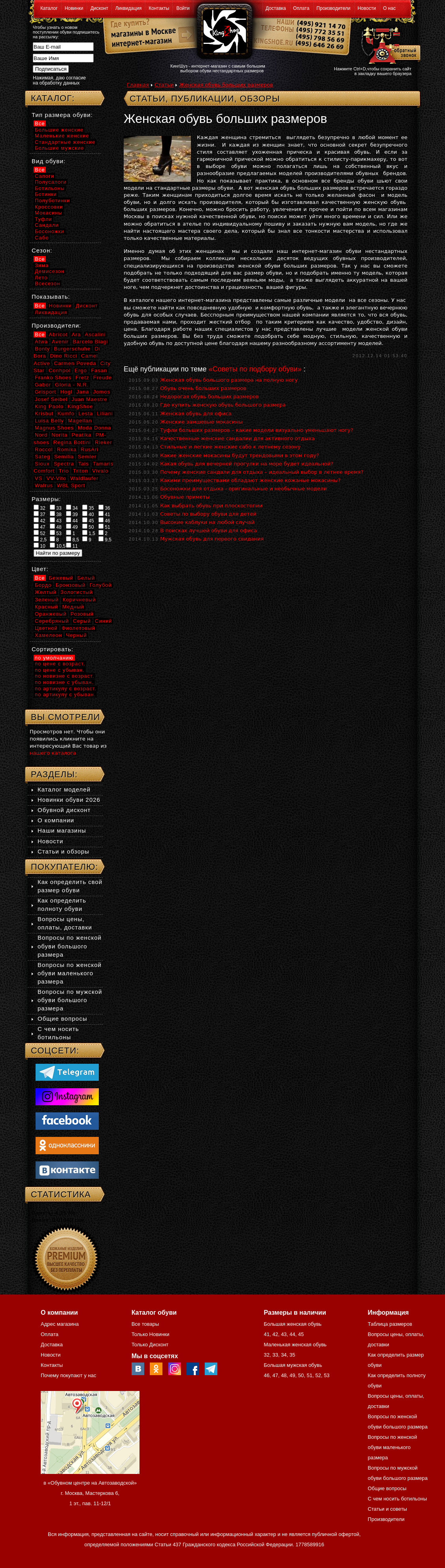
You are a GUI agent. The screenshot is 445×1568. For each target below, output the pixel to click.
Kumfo (66, 413)
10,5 (58, 546)
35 (88, 508)
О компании (56, 820)
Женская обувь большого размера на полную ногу (229, 380)
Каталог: (53, 98)
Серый (82, 621)
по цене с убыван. (60, 670)
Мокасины (48, 213)
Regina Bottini (72, 442)
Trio (63, 471)
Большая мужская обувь (293, 1365)
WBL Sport (71, 485)
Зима (42, 265)
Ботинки (46, 194)
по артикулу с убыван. (65, 694)
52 (39, 533)
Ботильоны (50, 188)
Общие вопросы (62, 1018)
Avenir (60, 342)
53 (56, 533)
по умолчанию (54, 658)
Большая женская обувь (292, 1324)
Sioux (42, 464)
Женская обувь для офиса (195, 413)
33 (56, 508)
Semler (87, 457)
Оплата (301, 8)
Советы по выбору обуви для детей (208, 514)
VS (38, 478)
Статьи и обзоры (63, 851)
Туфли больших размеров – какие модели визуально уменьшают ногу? (256, 430)
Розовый (82, 614)
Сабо (42, 238)
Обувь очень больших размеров (203, 388)
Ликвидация (128, 8)
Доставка (276, 8)
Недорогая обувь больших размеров (209, 397)
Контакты (159, 8)
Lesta (85, 413)
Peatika (81, 435)
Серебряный (52, 621)
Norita (59, 435)
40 (88, 514)
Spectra (64, 464)
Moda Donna (94, 428)
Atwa (41, 342)
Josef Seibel (51, 399)
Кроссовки (49, 207)
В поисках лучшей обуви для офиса (208, 530)
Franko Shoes (53, 378)
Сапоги (44, 176)
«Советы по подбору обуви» (255, 369)
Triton (80, 471)
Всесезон (47, 283)
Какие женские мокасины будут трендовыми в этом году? (239, 455)
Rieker (103, 442)
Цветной (46, 628)
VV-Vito (56, 478)
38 (56, 514)
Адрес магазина (60, 1324)
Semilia (64, 457)
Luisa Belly (49, 421)
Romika (67, 449)
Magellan (80, 421)
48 (56, 527)
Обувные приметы (184, 497)
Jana (82, 392)
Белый (86, 578)
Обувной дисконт (64, 810)
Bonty (42, 349)
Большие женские (59, 130)
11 (72, 546)
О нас (389, 8)
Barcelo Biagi (90, 342)
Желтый (46, 592)
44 (72, 520)
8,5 (72, 539)
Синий (103, 621)
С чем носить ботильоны (397, 1499)
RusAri (89, 449)
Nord (41, 435)
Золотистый (76, 592)
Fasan (99, 370)
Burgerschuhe (72, 349)
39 (72, 514)
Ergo (81, 370)
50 (88, 527)
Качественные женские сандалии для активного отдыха (237, 438)
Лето (41, 278)
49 (72, 527)
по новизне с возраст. (64, 676)
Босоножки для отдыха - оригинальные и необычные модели (243, 489)
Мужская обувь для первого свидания (212, 539)
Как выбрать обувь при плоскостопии (211, 506)
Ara (76, 334)
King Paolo (49, 406)
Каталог (49, 8)
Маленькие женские (62, 136)
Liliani (105, 413)
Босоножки (49, 231)
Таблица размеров (390, 1324)
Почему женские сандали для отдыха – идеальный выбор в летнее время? (261, 472)
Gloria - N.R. (72, 385)
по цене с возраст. (60, 664)
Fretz (82, 378)
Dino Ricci (63, 356)
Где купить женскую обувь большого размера (223, 405)
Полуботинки (52, 201)
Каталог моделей (64, 789)
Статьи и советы (387, 1509)
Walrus (44, 485)
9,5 (104, 539)
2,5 (40, 539)
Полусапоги (50, 182)
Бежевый (61, 578)
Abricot (58, 334)
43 (56, 520)
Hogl (66, 392)
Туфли (43, 219)
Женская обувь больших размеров (226, 85)
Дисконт (99, 8)
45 (88, 520)
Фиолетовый (78, 628)
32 (39, 508)
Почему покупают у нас (68, 1375)
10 (39, 546)
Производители (334, 8)
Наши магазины (62, 830)
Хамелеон (48, 635)
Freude (102, 378)
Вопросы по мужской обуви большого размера (70, 1000)
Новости (367, 8)
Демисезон (49, 271)
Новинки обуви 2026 (69, 799)
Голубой (101, 585)
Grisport (45, 392)
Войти (183, 8)
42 (39, 520)
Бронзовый (71, 585)
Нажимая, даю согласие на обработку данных (59, 80)
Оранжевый (50, 614)
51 (104, 527)
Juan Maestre (89, 399)
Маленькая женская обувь (295, 1345)
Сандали (47, 225)
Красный (46, 607)
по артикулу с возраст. (65, 689)
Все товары (145, 1324)
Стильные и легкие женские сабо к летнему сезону (230, 447)
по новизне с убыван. (64, 682)
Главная (138, 85)
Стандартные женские (65, 142)
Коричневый (79, 600)
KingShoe (80, 406)
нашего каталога (53, 753)
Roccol (44, 449)
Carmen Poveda (75, 363)
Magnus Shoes (54, 428)
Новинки (74, 8)
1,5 (88, 533)
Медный (73, 607)
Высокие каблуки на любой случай (207, 522)
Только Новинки (151, 1334)
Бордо (43, 585)
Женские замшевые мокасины (201, 422)
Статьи (164, 85)
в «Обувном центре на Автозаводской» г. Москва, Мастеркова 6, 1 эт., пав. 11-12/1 (90, 1493)
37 (39, 514)
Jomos (101, 392)
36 (104, 508)
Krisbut (44, 413)
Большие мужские (59, 148)
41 (104, 514)
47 (39, 527)
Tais (83, 464)
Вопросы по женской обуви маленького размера (70, 973)
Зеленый (46, 600)
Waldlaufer (84, 478)
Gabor (43, 385)
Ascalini (95, 334)
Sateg (42, 457)
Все (40, 123)
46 (104, 520)
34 (72, 508)
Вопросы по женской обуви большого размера (70, 945)
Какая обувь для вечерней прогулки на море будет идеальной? (246, 464)
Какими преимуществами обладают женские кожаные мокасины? (250, 480)
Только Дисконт (150, 1345)
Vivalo (100, 471)
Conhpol (59, 370)
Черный (76, 635)
